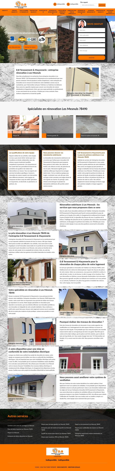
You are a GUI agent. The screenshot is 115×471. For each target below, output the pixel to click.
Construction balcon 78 (33, 11)
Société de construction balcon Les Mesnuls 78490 (56, 433)
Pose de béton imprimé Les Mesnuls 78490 (20, 429)
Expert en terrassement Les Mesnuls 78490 (87, 424)
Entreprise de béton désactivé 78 (52, 12)
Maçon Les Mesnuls (13, 433)
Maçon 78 (4, 10)
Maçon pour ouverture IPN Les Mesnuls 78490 (54, 437)
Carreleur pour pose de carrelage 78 (71, 12)
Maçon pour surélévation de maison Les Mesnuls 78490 (89, 429)
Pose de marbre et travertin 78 (24, 11)
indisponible (59, 4)
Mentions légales (74, 467)
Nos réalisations (14, 47)
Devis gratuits (62, 467)
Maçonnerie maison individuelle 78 (110, 12)
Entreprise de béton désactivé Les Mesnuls (20, 436)
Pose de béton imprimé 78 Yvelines (62, 12)
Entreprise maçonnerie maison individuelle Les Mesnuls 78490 (88, 434)
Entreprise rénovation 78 (91, 11)
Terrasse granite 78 (14, 11)
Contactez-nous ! (30, 47)
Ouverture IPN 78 (43, 11)
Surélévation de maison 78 (100, 11)
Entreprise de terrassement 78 (81, 12)
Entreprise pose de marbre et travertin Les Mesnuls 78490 (56, 429)
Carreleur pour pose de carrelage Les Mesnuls (21, 425)
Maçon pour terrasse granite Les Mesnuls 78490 (55, 424)
